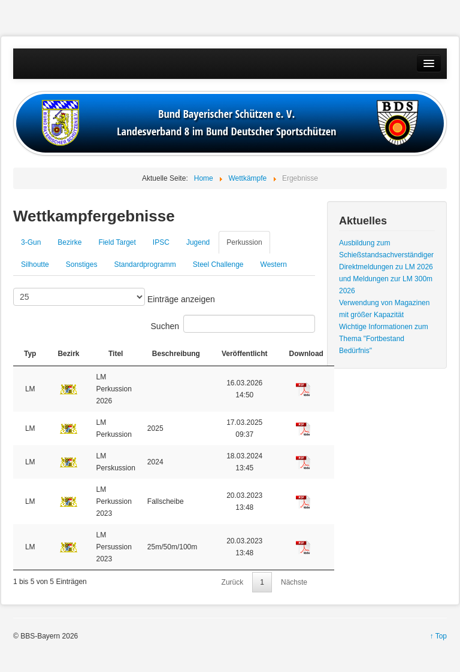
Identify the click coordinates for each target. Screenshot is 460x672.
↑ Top (438, 636)
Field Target (116, 242)
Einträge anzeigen (114, 297)
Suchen (233, 324)
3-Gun (31, 242)
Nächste (294, 582)
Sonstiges (82, 264)
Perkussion (244, 242)
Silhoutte (35, 264)
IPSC (161, 242)
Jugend (198, 242)
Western (274, 264)
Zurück (233, 582)
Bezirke (69, 242)
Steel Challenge (218, 264)
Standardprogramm (144, 264)
